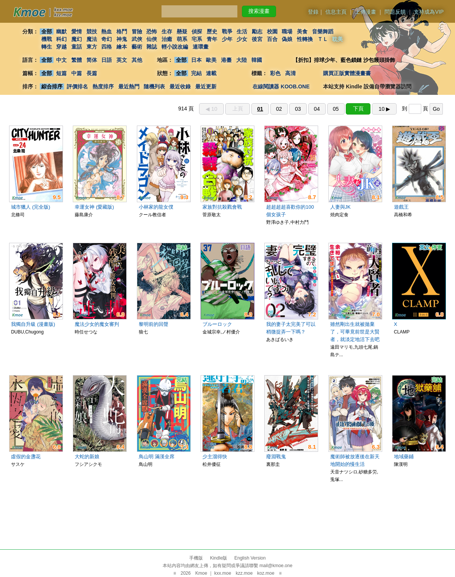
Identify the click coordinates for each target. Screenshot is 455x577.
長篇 (92, 73)
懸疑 (182, 31)
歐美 (211, 60)
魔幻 (76, 39)
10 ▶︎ (384, 109)
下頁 (358, 108)
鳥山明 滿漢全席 (157, 456)
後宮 (257, 39)
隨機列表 (154, 86)
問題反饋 (395, 12)
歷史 (212, 31)
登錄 (313, 12)
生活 (242, 31)
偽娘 (287, 39)
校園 (272, 31)
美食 (302, 31)
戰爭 (227, 31)
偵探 (197, 31)
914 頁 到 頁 (310, 108)
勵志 (257, 31)
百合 (272, 39)
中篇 (76, 73)
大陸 (241, 60)
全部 (46, 31)
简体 (92, 60)
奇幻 (106, 39)
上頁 (237, 108)
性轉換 (304, 39)
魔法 (92, 39)
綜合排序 (52, 86)
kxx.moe (222, 573)
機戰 (46, 39)
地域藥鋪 (404, 456)
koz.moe (265, 573)
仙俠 (151, 39)
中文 (61, 60)
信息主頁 (336, 12)
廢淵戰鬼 (276, 456)
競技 (92, 31)
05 (336, 109)
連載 (211, 73)
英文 (122, 60)
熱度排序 (103, 86)
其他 (137, 60)
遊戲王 (401, 207)
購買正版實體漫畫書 (347, 73)
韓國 (257, 60)
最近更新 (206, 86)
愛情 (76, 31)
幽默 (61, 31)
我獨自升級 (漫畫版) (33, 324)
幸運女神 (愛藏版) (94, 207)
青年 (212, 39)
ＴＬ (322, 39)
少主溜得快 (214, 456)
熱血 (106, 31)
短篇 (61, 73)
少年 (227, 39)
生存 (167, 31)
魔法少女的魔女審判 (97, 324)
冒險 (137, 31)
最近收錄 (180, 86)
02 (279, 109)
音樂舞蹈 (323, 31)
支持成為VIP (429, 12)
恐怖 (151, 31)
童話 (76, 47)
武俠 (137, 39)
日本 (196, 60)
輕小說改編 (175, 47)
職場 (287, 31)
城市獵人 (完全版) (30, 207)
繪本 (122, 47)
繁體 (76, 60)
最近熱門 (129, 86)
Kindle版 (218, 558)
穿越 (61, 47)
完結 (196, 73)
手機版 (196, 558)
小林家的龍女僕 (156, 207)
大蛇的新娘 (87, 456)
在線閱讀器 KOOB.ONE (281, 86)
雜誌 (151, 47)
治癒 (167, 39)
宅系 (197, 39)
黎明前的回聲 (153, 324)
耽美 (338, 39)
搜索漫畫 (259, 11)
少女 (242, 39)
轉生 (46, 47)
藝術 (137, 47)
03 (298, 109)
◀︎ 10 (211, 109)
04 (317, 109)
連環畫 (200, 47)
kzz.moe (244, 573)
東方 (92, 47)
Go (436, 109)
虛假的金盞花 (26, 456)
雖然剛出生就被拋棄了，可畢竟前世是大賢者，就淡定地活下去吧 (355, 331)
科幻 (61, 39)
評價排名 (77, 86)
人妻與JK (340, 207)
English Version (250, 558)
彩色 (275, 73)
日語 (106, 60)
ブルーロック (217, 324)
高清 (290, 73)
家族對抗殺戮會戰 (222, 207)
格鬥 (122, 31)
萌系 (182, 39)
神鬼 (122, 39)
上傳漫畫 (365, 12)
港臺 (226, 60)
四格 (106, 47)
